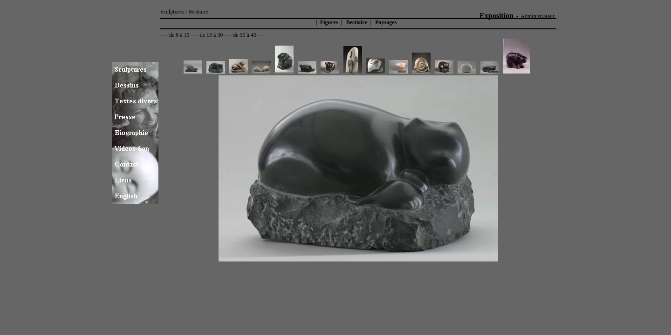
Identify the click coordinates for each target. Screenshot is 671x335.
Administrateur (537, 16)
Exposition (496, 16)
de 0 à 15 (179, 35)
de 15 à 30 (211, 35)
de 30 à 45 (244, 35)
